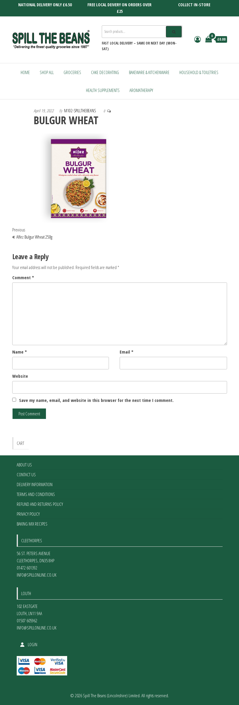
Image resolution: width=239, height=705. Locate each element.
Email (126, 352)
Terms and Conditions (36, 494)
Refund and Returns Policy (40, 504)
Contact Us (26, 474)
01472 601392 (27, 568)
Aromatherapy (141, 90)
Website (20, 376)
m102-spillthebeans (80, 110)
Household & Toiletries (198, 72)
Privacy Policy (28, 514)
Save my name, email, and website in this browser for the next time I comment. (96, 400)
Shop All (47, 72)
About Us (24, 465)
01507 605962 (27, 620)
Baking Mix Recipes (32, 524)
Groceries (72, 72)
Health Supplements (103, 90)
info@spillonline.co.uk (36, 575)
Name (19, 352)
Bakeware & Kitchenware (149, 72)
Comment (23, 277)
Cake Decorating (105, 72)
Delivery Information (35, 484)
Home (25, 72)
